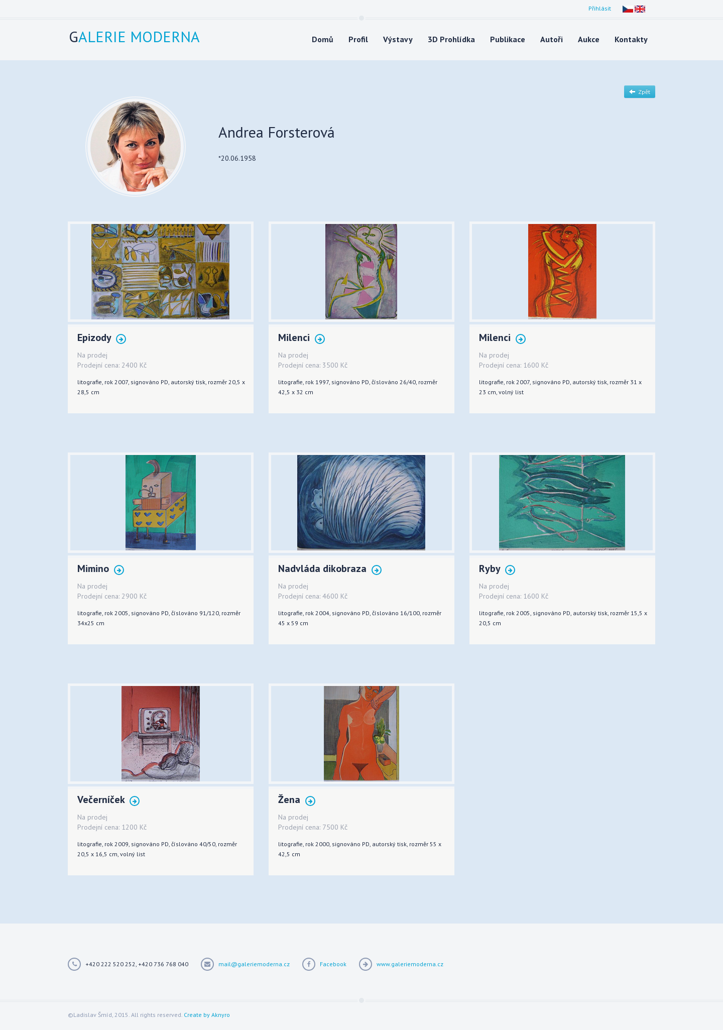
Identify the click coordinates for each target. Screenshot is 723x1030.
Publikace (507, 39)
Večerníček (108, 800)
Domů (322, 39)
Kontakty (631, 39)
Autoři (551, 39)
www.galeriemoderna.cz (410, 964)
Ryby (497, 569)
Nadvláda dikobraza (330, 569)
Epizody (101, 338)
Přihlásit (599, 8)
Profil (358, 39)
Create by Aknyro (207, 1014)
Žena (296, 800)
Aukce (588, 39)
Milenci (301, 338)
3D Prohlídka (451, 39)
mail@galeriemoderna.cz (254, 964)
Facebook (333, 964)
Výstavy (398, 39)
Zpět (639, 91)
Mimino (100, 569)
